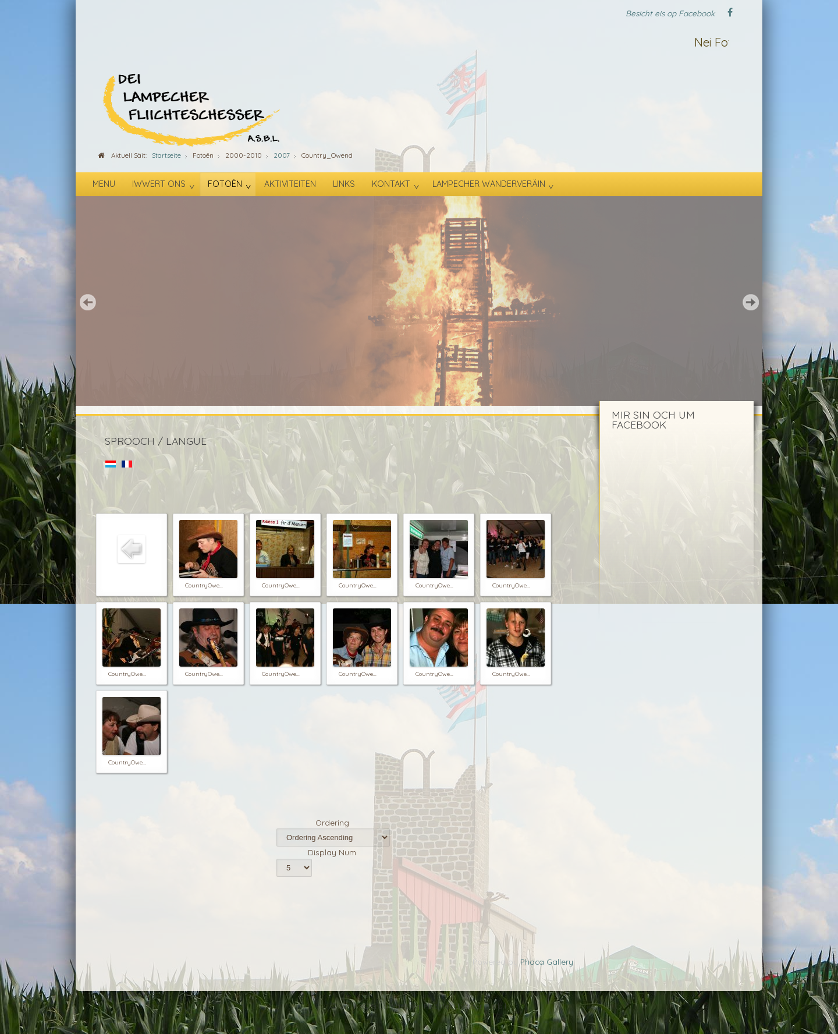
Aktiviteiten (290, 184)
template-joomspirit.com (834, 984)
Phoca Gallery (546, 961)
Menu (104, 184)
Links (344, 184)
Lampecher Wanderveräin (488, 184)
